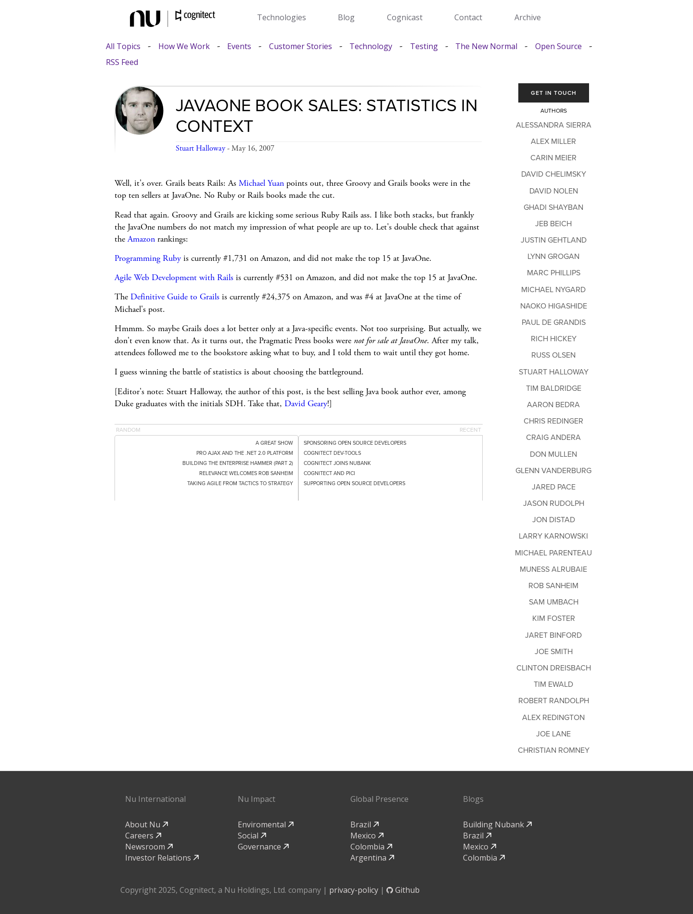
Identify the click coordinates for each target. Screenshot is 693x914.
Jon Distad (553, 520)
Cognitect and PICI (329, 473)
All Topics (123, 46)
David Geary (305, 403)
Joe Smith (554, 652)
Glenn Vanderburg (553, 471)
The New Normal (486, 46)
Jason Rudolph (553, 503)
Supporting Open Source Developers (354, 483)
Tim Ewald (553, 684)
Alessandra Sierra (553, 125)
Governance (263, 846)
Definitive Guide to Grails (174, 296)
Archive (527, 17)
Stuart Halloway (200, 148)
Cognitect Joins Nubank (337, 463)
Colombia (371, 846)
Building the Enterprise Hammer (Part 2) (237, 463)
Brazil (364, 824)
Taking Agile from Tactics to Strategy (240, 483)
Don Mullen (553, 454)
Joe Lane (553, 734)
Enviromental (266, 824)
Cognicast (405, 17)
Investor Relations (162, 857)
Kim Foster (553, 618)
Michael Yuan (261, 183)
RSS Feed (122, 62)
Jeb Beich (553, 224)
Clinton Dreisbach (553, 668)
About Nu (146, 824)
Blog (346, 17)
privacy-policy (353, 890)
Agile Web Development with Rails (174, 277)
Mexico (367, 835)
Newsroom (149, 846)
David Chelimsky (553, 174)
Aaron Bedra (553, 405)
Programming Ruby (148, 258)
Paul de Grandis (554, 322)
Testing (424, 46)
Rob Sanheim (553, 586)
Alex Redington (553, 717)
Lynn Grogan (553, 256)
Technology (370, 46)
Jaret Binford (553, 635)
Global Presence (379, 799)
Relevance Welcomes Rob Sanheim (246, 473)
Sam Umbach (553, 602)
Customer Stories (300, 46)
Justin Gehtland (554, 240)
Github (403, 890)
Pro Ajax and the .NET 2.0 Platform (244, 453)
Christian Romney (554, 750)
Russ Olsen (553, 355)
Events (239, 46)
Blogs (473, 799)
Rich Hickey (554, 339)
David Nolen (553, 191)
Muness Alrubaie (553, 569)
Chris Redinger (553, 421)
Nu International (155, 799)
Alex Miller (553, 141)
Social (252, 835)
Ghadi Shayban (553, 207)
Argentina (372, 857)
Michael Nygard (553, 290)
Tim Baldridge (553, 388)
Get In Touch (554, 93)
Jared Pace (554, 487)
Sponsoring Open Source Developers (355, 443)
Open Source (558, 46)
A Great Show (274, 443)
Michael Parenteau (553, 553)
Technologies (281, 17)
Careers (143, 835)
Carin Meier (553, 158)
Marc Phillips (553, 273)
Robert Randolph (553, 701)
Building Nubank (497, 824)
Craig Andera (553, 437)
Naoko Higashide (553, 306)
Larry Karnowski (553, 536)
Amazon (141, 239)
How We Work (184, 46)
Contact (468, 17)
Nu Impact (256, 799)
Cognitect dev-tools (332, 453)
